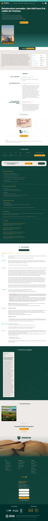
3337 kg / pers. (42, 65)
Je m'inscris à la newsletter (24, 497)
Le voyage (15, 48)
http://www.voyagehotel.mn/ (30, 290)
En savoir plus (35, 0)
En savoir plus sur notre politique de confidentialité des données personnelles (24, 500)
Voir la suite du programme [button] (23, 114)
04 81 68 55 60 (34, 216)
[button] (18, 48)
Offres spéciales (26, 3)
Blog (34, 3)
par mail (25, 216)
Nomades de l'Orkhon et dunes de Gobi (8, 415)
